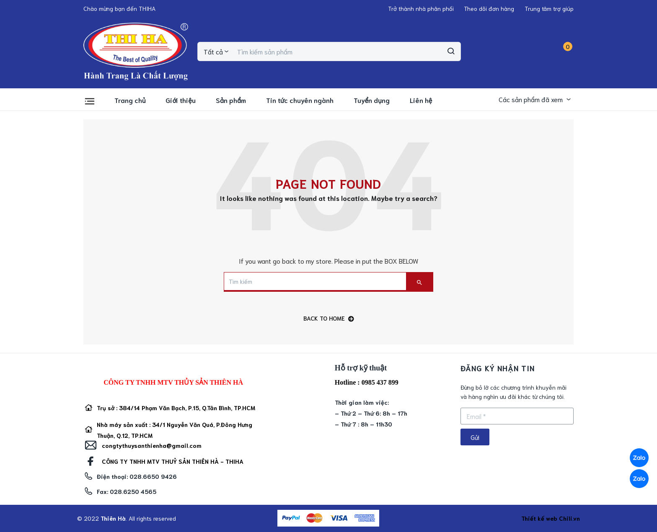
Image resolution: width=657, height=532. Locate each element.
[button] (119, 8)
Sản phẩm (231, 99)
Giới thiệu (180, 99)
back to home (328, 318)
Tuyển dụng (372, 99)
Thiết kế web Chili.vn (550, 518)
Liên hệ (421, 99)
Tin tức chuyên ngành (300, 99)
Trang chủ (130, 99)
